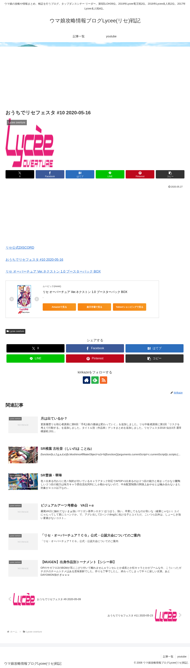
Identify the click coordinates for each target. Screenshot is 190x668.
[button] (170, 174)
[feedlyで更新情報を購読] (95, 380)
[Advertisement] (95, 81)
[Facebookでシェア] (50, 174)
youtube (181, 656)
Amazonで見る (59, 307)
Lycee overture (15, 331)
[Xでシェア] (20, 174)
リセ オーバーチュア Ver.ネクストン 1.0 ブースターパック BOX (53, 271)
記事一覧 (168, 656)
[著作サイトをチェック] (86, 380)
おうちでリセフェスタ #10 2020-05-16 (34, 260)
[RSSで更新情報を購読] (103, 380)
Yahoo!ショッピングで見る (129, 307)
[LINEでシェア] (110, 174)
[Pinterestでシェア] (140, 174)
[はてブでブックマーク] (80, 174)
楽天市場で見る (94, 307)
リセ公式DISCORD (20, 247)
